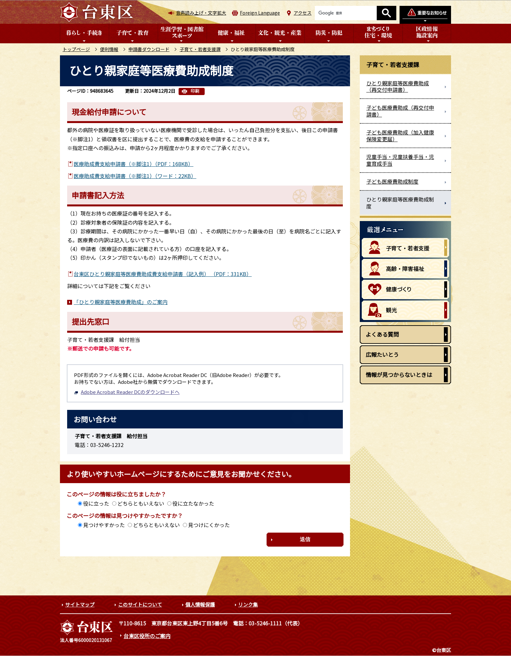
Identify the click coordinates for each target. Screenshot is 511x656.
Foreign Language (260, 12)
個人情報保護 (200, 604)
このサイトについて (140, 604)
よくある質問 (382, 334)
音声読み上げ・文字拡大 (201, 12)
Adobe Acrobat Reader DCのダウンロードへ (127, 391)
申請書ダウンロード (148, 49)
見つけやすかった (104, 525)
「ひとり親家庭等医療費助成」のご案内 (121, 302)
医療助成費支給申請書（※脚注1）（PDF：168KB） (133, 164)
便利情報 (109, 49)
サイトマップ (80, 604)
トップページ (76, 49)
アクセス (303, 12)
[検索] (346, 13)
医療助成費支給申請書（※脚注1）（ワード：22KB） (135, 176)
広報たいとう (382, 354)
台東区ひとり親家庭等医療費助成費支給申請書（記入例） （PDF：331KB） (163, 274)
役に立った (96, 503)
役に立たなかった (193, 503)
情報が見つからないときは (399, 374)
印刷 (195, 91)
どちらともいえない (140, 503)
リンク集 (248, 604)
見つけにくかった (209, 525)
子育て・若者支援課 (200, 49)
